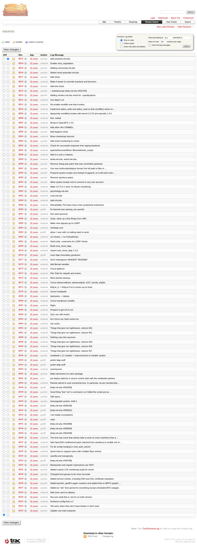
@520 (21, 63)
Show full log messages (159, 45)
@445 (21, 409)
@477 (21, 261)
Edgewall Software (37, 546)
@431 (21, 473)
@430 (21, 478)
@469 (21, 298)
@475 (21, 270)
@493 (21, 187)
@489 (21, 206)
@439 (21, 436)
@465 (21, 316)
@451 (21, 381)
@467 (21, 307)
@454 (21, 367)
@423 (21, 510)
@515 (21, 86)
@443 (21, 418)
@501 (21, 150)
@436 (21, 450)
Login (152, 18)
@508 (21, 118)
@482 (21, 238)
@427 (21, 492)
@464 (21, 321)
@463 (21, 326)
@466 (21, 312)
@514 (21, 91)
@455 (21, 363)
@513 (21, 95)
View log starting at (160, 38)
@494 (21, 183)
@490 (21, 201)
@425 (21, 501)
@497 (21, 169)
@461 (21, 335)
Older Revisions (184, 27)
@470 (21, 293)
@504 (21, 137)
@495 (21, 178)
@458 (21, 349)
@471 (21, 289)
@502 (21, 146)
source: (8, 31)
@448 (21, 395)
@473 (21, 280)
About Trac (175, 18)
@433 (21, 464)
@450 (21, 386)
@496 (21, 174)
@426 (21, 496)
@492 (21, 192)
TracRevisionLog (150, 533)
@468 (21, 303)
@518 (21, 72)
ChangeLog (107, 540)
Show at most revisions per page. (165, 42)
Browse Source (151, 22)
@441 (21, 427)
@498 (21, 164)
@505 (21, 132)
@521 (21, 58)
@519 (21, 68)
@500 (21, 155)
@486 (21, 220)
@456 (21, 358)
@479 (21, 252)
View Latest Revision (165, 27)
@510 (21, 109)
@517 (21, 77)
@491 (21, 197)
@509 (21, 114)
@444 (21, 413)
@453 (21, 372)
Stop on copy (127, 40)
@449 (21, 390)
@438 (21, 441)
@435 (21, 455)
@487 (21, 215)
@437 (21, 445)
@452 (21, 376)
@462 (21, 330)
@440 (21, 432)
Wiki (104, 22)
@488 (21, 210)
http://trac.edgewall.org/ (185, 546)
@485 (21, 224)
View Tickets (171, 22)
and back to (182, 38)
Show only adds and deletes (132, 47)
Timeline (117, 22)
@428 (21, 487)
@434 (21, 459)
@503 (21, 141)
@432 (21, 469)
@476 (21, 266)
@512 (21, 100)
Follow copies (127, 43)
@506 (21, 127)
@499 (21, 160)
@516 (21, 81)
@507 (21, 123)
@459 (21, 344)
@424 (21, 505)
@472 (21, 284)
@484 (21, 229)
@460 (21, 339)
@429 (21, 482)
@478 (21, 257)
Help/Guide (163, 18)
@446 (21, 404)
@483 (21, 233)
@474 (21, 275)
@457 (21, 353)
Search (188, 22)
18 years (34, 59)
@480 (21, 247)
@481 (21, 243)
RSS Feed (92, 540)
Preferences (188, 18)
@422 (21, 515)
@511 (21, 104)
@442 (21, 422)
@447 (21, 399)
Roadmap (133, 22)
